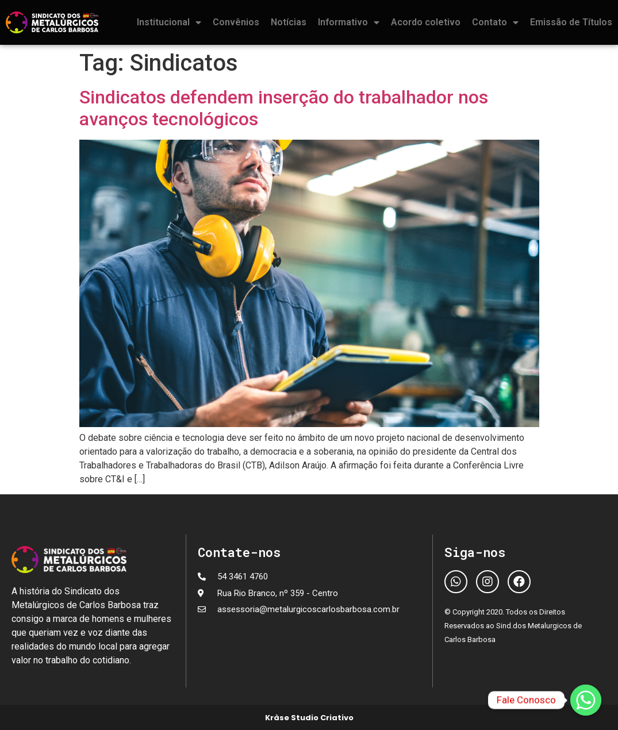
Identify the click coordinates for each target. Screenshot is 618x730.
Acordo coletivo (425, 22)
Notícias (288, 22)
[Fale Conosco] (585, 700)
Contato (495, 22)
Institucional (169, 22)
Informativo (348, 22)
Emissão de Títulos (571, 22)
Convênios (236, 22)
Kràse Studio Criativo (309, 717)
